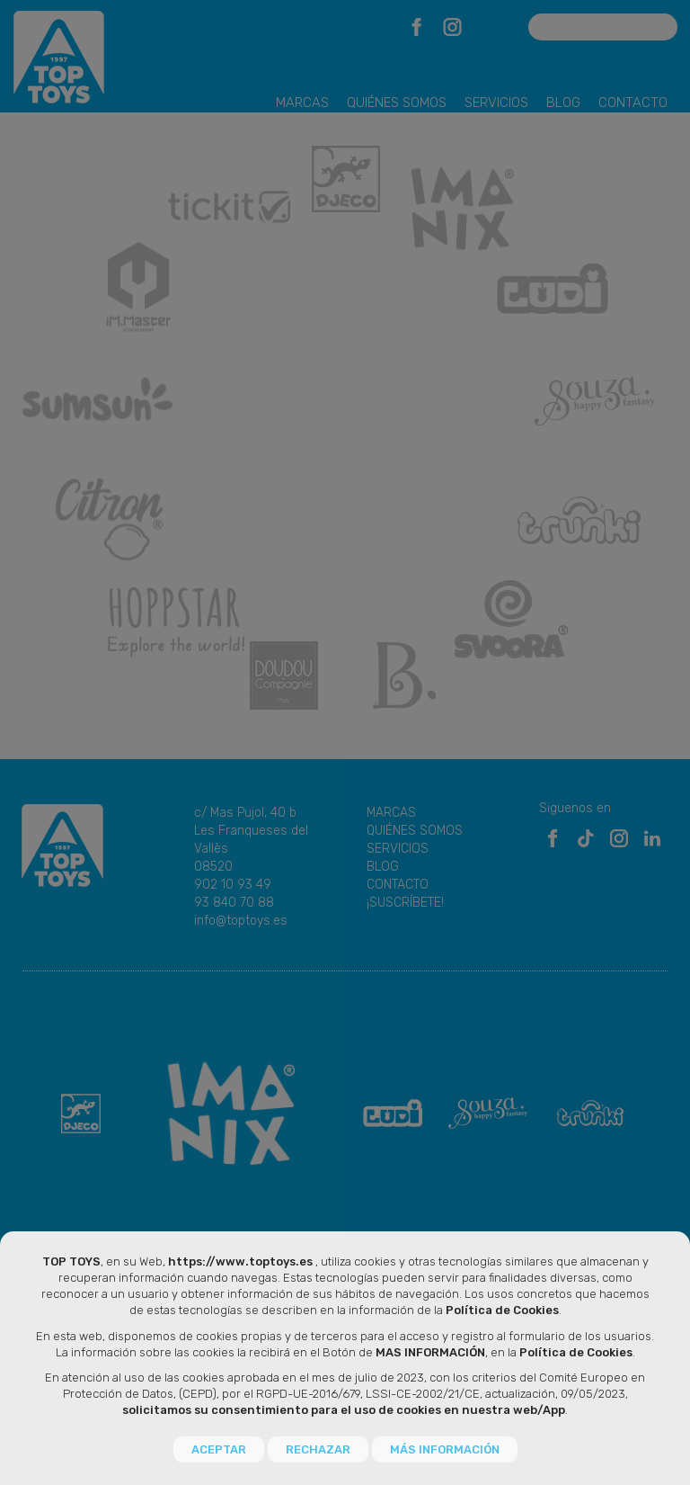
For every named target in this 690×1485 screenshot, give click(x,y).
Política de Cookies (502, 1311)
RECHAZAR (318, 1449)
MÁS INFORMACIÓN (445, 1449)
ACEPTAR (218, 1449)
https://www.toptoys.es (240, 1262)
